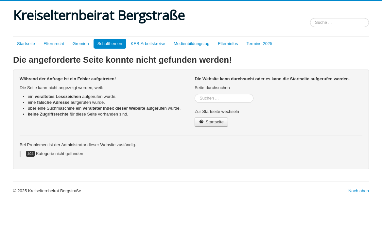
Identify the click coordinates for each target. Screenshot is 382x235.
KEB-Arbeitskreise (148, 43)
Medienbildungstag (191, 43)
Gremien (81, 43)
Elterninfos (228, 43)
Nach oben (358, 190)
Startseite (26, 43)
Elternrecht (53, 43)
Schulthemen (109, 43)
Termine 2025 (259, 43)
